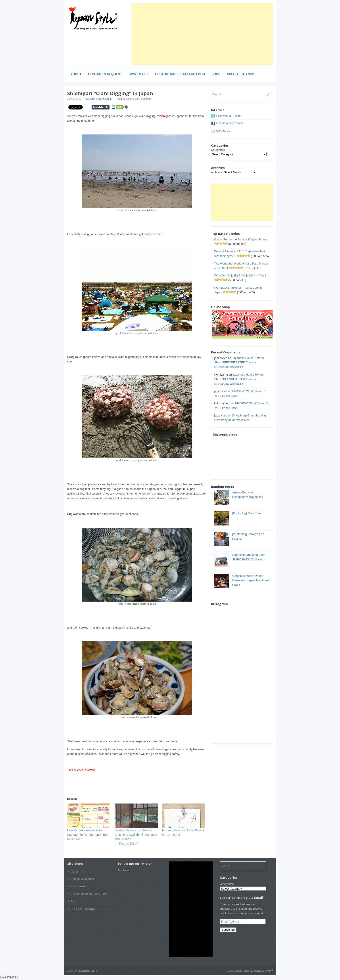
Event (129, 98)
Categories (218, 150)
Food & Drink (103, 98)
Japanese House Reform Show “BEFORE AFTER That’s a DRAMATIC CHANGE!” (239, 362)
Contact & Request (105, 74)
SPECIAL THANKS (240, 74)
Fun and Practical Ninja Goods (183, 830)
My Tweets (125, 870)
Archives (216, 172)
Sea (136, 98)
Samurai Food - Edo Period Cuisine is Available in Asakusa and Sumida (136, 834)
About (76, 74)
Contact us (223, 130)
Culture (90, 98)
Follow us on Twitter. (229, 115)
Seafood (146, 98)
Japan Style (73, 970)
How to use (138, 74)
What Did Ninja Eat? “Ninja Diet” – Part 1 (240, 275)
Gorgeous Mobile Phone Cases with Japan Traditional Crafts (250, 580)
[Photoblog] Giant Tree (246, 513)
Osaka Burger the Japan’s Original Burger (241, 239)
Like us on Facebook (229, 123)
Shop (216, 74)
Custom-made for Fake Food (180, 74)
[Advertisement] (202, 34)
